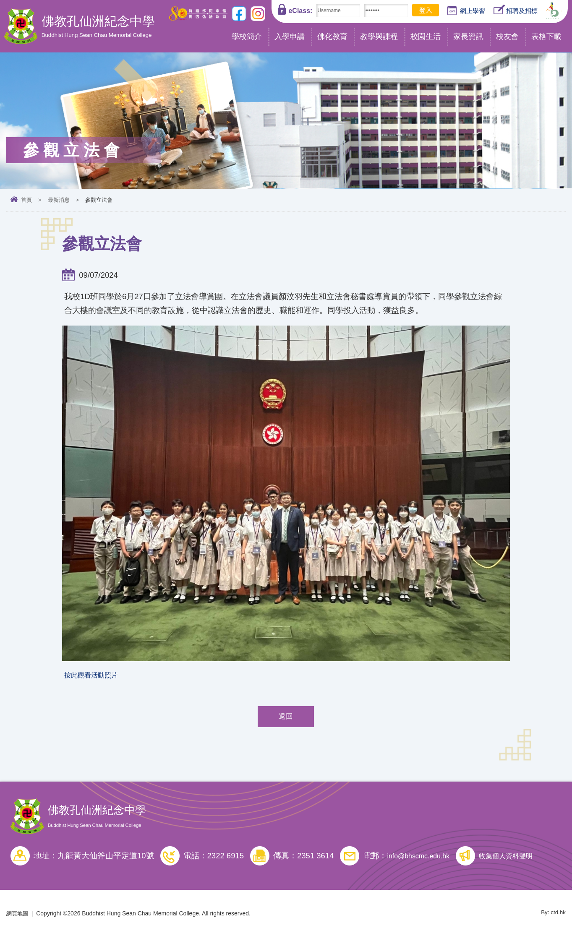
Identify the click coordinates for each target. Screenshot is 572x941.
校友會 (507, 36)
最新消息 (59, 200)
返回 (286, 719)
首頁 (26, 200)
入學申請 (289, 36)
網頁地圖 (18, 917)
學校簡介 (247, 36)
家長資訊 (468, 36)
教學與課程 (379, 36)
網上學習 (466, 10)
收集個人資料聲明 (521, 859)
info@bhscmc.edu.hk (423, 859)
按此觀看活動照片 (96, 676)
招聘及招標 (516, 10)
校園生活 (425, 36)
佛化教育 (332, 36)
